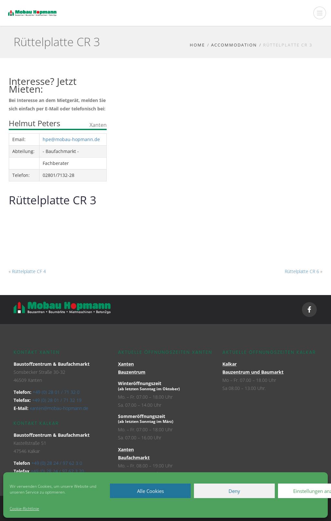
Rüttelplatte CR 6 (302, 271)
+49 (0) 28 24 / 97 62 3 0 (56, 463)
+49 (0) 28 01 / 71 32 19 (56, 400)
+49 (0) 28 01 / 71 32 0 (56, 392)
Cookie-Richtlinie (24, 508)
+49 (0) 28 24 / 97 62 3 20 (57, 471)
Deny (234, 491)
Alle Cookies (150, 491)
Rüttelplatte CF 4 (29, 271)
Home (197, 45)
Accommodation (234, 45)
